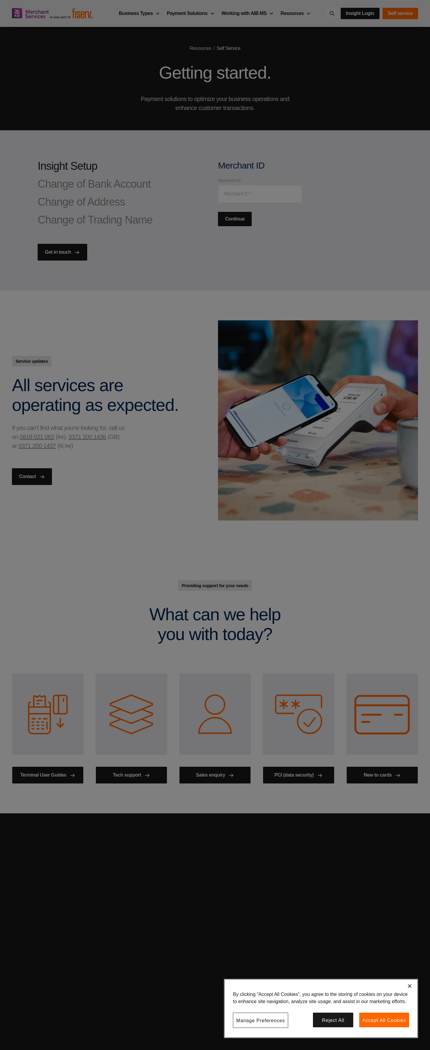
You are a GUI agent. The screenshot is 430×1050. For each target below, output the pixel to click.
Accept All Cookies (384, 1020)
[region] (321, 1008)
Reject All (333, 1020)
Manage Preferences (260, 1020)
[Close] (409, 986)
